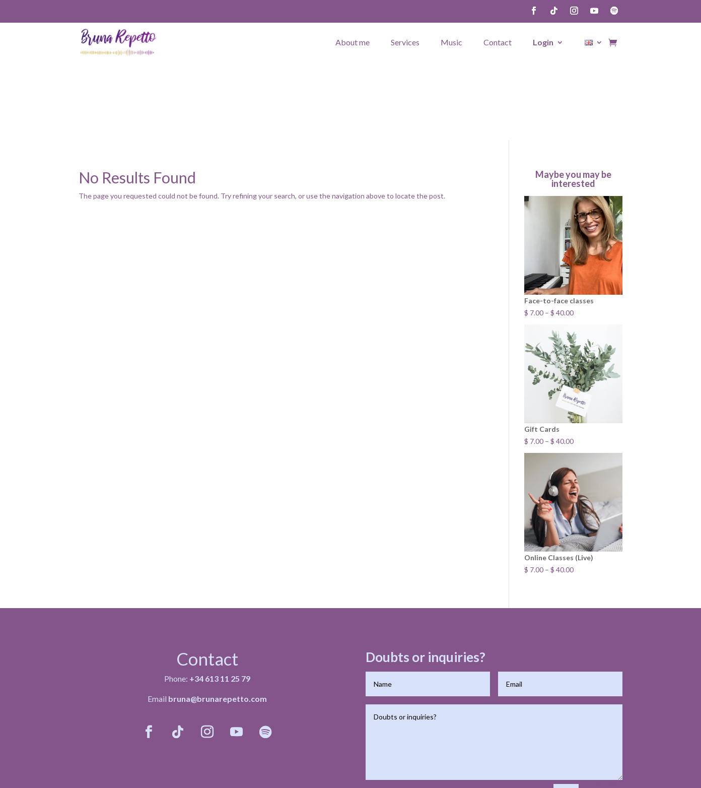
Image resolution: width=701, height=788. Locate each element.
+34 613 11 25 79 (219, 598)
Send (605, 715)
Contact (497, 42)
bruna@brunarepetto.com (217, 618)
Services (405, 42)
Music (451, 42)
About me (352, 42)
